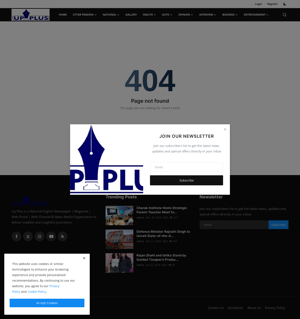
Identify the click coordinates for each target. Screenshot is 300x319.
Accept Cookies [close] (47, 303)
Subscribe (186, 180)
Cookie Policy (37, 292)
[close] (84, 258)
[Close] (225, 129)
